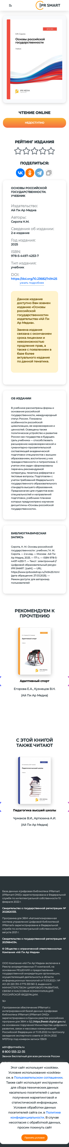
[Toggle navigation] (10, 5)
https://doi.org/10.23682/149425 (34, 279)
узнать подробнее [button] (32, 282)
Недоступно (34, 122)
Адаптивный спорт (34, 681)
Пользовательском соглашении (38, 1077)
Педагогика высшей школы (34, 810)
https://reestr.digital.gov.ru (49, 1021)
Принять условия (34, 1137)
